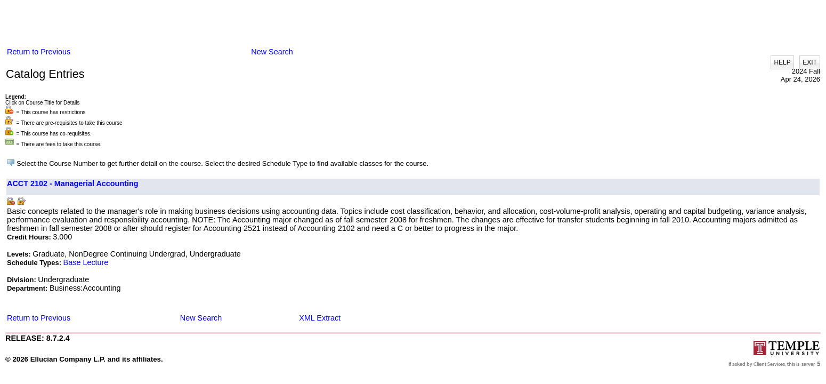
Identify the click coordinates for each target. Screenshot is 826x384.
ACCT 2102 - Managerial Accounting (73, 183)
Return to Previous (38, 51)
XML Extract (320, 318)
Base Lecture (86, 262)
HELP (782, 62)
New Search (272, 51)
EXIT (810, 62)
